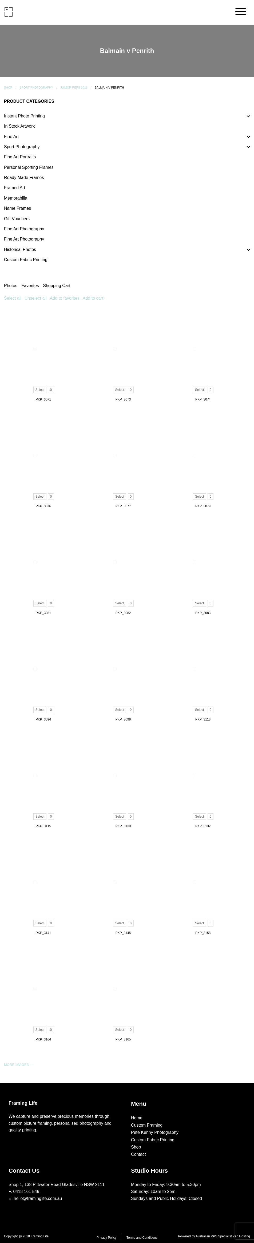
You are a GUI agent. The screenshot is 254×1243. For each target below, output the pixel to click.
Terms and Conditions (141, 1238)
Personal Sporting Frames (29, 167)
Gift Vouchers (17, 218)
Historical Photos (20, 249)
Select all (12, 298)
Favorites (30, 285)
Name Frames (17, 208)
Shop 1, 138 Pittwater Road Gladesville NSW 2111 (57, 1184)
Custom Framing (146, 1125)
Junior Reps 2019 (73, 87)
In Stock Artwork (19, 126)
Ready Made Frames (24, 177)
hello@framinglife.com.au (38, 1198)
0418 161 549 (26, 1191)
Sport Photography (36, 87)
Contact (138, 1154)
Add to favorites (65, 298)
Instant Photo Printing (24, 116)
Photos (10, 285)
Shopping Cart (56, 285)
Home (136, 1118)
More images (18, 1065)
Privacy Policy (107, 1238)
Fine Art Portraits (20, 157)
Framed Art (14, 187)
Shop (8, 87)
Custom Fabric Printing (25, 259)
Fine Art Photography (24, 229)
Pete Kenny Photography (154, 1132)
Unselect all (36, 298)
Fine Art (11, 136)
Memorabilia (15, 198)
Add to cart (93, 298)
